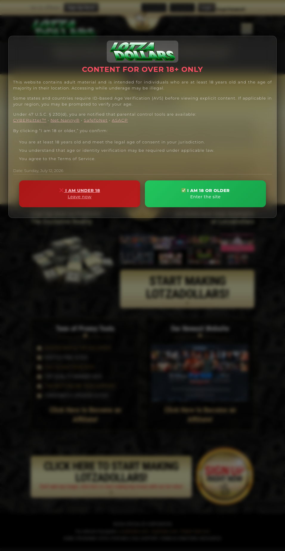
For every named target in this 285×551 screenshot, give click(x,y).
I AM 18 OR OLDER (205, 193)
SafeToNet (96, 120)
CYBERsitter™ (29, 120)
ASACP (120, 120)
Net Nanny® (65, 120)
